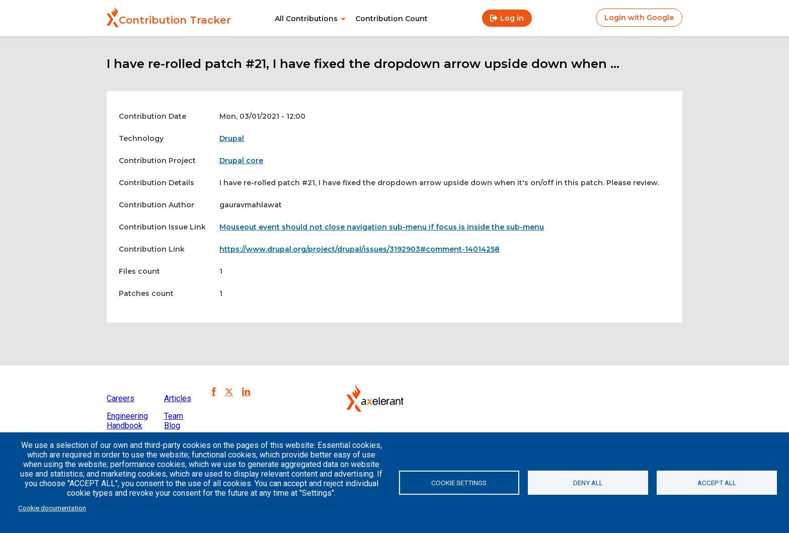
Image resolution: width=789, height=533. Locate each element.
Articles (177, 398)
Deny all (588, 483)
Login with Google (639, 17)
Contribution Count (391, 18)
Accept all (716, 483)
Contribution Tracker (175, 20)
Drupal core (241, 160)
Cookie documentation (52, 508)
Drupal (231, 138)
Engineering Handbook (127, 420)
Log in (512, 18)
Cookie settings (459, 483)
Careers (120, 398)
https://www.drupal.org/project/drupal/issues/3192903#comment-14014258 (359, 249)
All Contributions (306, 18)
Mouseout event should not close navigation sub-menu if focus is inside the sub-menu (381, 227)
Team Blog (173, 420)
